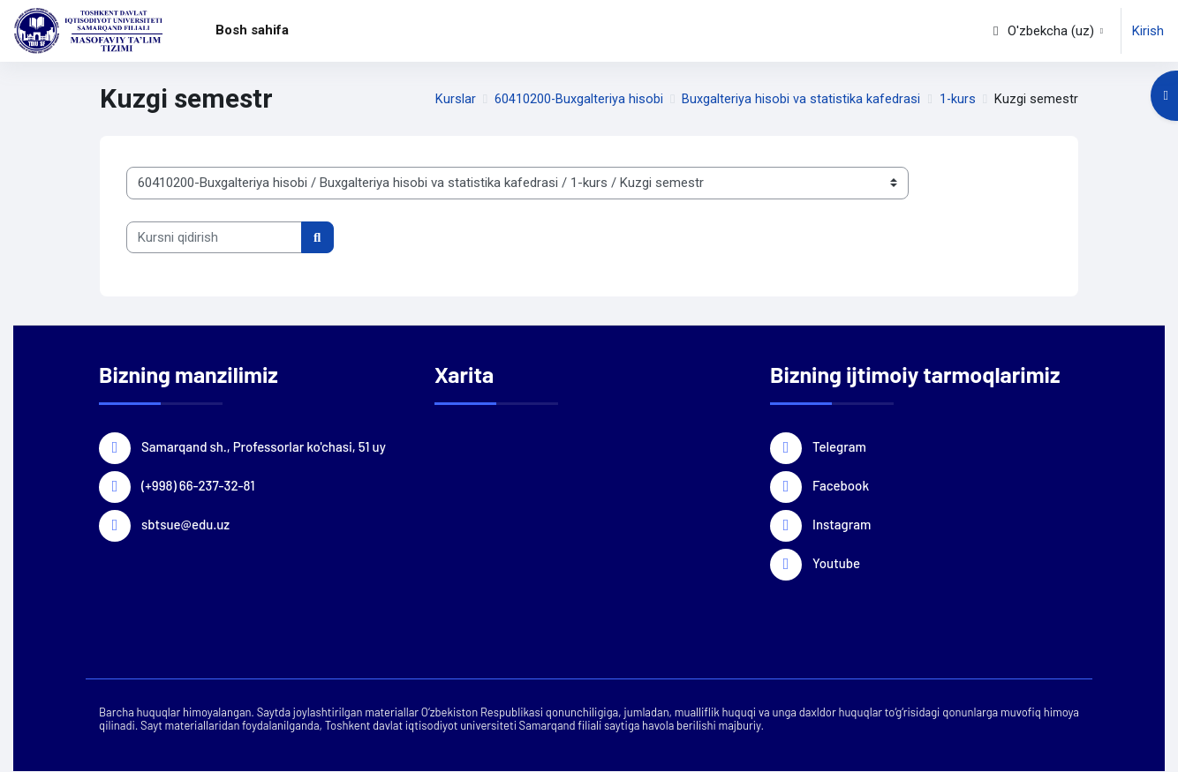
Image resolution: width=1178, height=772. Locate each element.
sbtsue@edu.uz (185, 523)
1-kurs (957, 99)
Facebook (840, 484)
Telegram (839, 445)
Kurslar (453, 99)
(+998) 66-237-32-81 (197, 484)
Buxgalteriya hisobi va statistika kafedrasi (800, 99)
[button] (1046, 31)
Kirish (1148, 31)
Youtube (836, 562)
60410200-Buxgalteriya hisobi (577, 99)
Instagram (841, 523)
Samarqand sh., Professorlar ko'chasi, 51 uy (263, 445)
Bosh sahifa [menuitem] (252, 30)
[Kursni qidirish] (214, 237)
